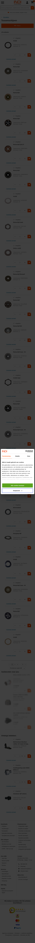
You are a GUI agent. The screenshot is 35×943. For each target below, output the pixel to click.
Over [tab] (28, 456)
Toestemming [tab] (6, 456)
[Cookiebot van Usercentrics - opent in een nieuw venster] (25, 451)
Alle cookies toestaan (17, 485)
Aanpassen (17, 490)
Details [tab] (17, 456)
